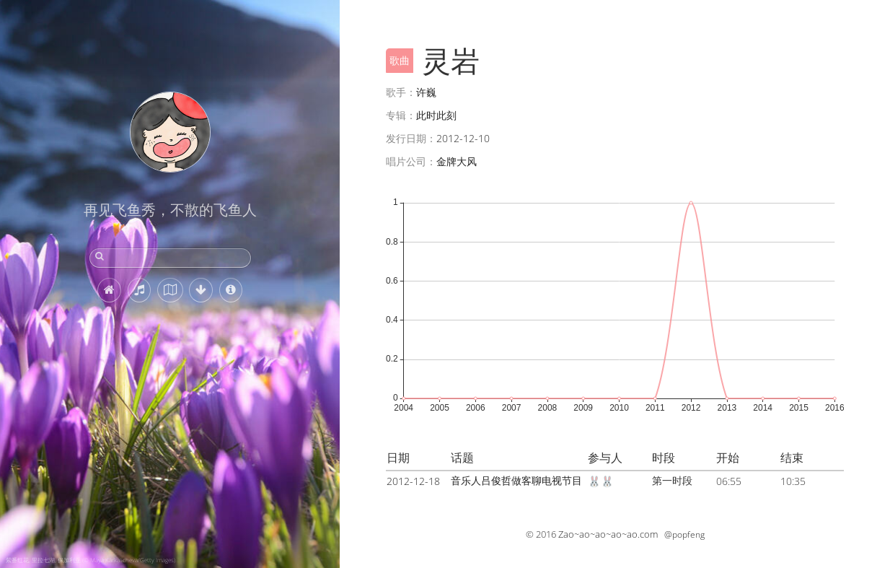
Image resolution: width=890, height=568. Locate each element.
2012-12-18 (413, 481)
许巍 (426, 92)
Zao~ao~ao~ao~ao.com (608, 534)
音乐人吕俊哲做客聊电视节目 (516, 480)
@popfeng (684, 534)
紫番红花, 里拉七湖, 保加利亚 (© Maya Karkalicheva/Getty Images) (90, 560)
